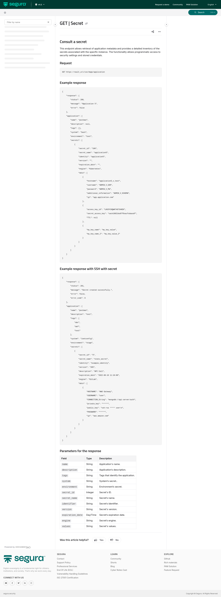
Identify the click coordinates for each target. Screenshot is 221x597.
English (209, 4)
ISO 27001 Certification (67, 577)
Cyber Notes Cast (119, 570)
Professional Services (67, 566)
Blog (113, 566)
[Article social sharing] (153, 31)
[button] (203, 12)
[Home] (5, 12)
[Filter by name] (28, 22)
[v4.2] (40, 4)
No (115, 540)
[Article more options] (159, 31)
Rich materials (170, 562)
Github (167, 558)
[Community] (178, 4)
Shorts (114, 562)
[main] (110, 283)
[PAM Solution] (192, 4)
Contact (60, 558)
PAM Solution (170, 566)
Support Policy (63, 562)
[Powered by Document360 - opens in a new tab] (18, 547)
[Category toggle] (55, 24)
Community (116, 558)
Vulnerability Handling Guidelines (72, 574)
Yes (98, 540)
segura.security (9, 594)
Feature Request (171, 570)
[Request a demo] (162, 4)
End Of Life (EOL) (65, 570)
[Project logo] (15, 4)
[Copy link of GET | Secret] (86, 23)
